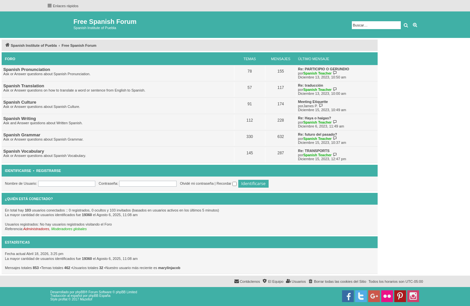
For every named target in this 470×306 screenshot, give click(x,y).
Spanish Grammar (21, 134)
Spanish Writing (19, 118)
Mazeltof (86, 299)
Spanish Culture (19, 102)
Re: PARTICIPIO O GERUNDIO (323, 69)
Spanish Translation (23, 85)
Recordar (227, 183)
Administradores (36, 229)
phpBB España (99, 296)
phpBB (80, 292)
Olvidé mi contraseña (196, 183)
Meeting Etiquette (313, 102)
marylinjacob (169, 268)
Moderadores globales (69, 229)
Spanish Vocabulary (23, 151)
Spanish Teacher (317, 73)
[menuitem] (337, 281)
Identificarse (18, 171)
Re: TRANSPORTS (314, 151)
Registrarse (48, 171)
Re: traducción (310, 85)
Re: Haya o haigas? (314, 118)
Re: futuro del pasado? (317, 134)
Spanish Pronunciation (26, 69)
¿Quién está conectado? (29, 199)
